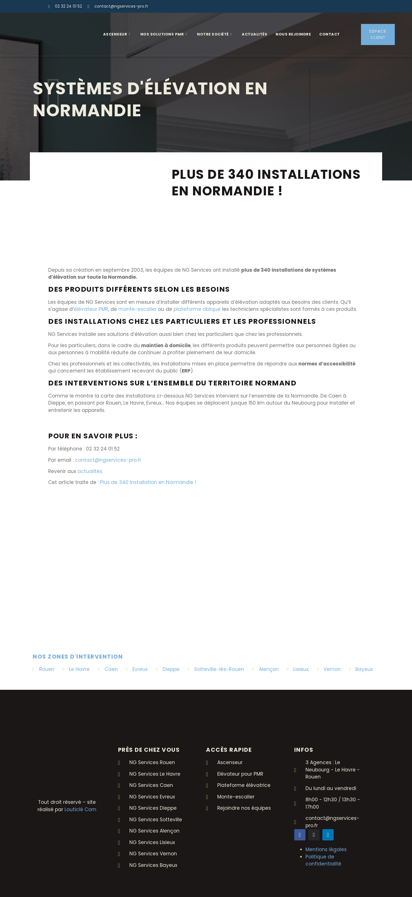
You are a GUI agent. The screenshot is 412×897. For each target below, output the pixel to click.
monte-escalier (137, 309)
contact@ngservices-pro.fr (108, 460)
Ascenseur (116, 34)
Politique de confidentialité (323, 860)
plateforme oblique (197, 309)
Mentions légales (326, 849)
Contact (329, 34)
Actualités (254, 34)
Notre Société (214, 34)
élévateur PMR (91, 309)
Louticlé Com (80, 809)
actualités (89, 471)
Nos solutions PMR (163, 34)
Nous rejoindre (293, 34)
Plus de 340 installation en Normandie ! (148, 482)
